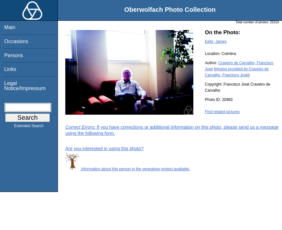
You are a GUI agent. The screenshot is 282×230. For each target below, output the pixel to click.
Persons (13, 55)
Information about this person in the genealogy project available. (127, 169)
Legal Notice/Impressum (24, 85)
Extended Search (29, 127)
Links (10, 69)
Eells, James (216, 41)
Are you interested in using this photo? (104, 148)
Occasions (16, 41)
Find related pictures (222, 112)
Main (9, 27)
